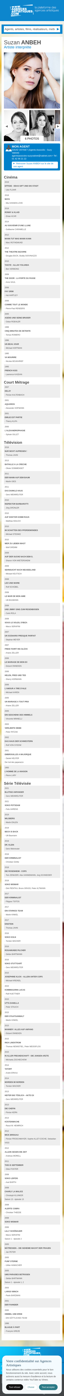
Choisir (31, 1387)
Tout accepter (48, 1387)
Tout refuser (14, 1387)
